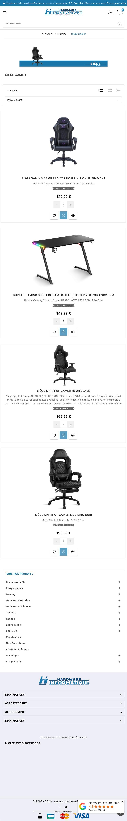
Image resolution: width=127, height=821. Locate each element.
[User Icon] (110, 12)
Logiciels (11, 631)
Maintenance (14, 637)
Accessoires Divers (17, 649)
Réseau (10, 618)
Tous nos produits (19, 573)
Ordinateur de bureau (19, 606)
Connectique (13, 624)
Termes (83, 737)
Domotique (12, 655)
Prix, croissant (63, 100)
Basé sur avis (97, 810)
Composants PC (15, 582)
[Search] (119, 23)
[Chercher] (59, 23)
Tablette (11, 612)
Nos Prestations (15, 643)
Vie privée (73, 737)
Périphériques (14, 588)
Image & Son (13, 661)
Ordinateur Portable (18, 600)
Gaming (10, 594)
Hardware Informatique (104, 803)
